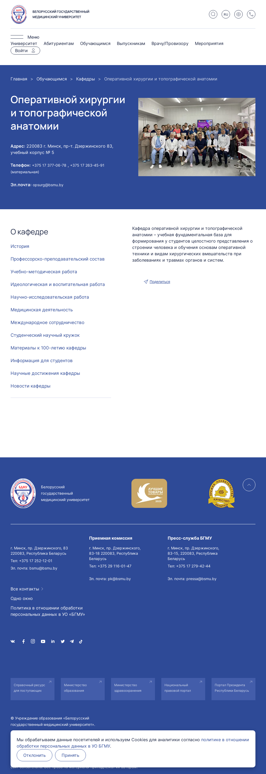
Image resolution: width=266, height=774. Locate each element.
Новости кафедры (31, 386)
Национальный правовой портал (177, 688)
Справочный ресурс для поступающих (29, 688)
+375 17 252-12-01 (35, 560)
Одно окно (22, 598)
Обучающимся (95, 43)
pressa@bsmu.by (201, 578)
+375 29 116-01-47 (114, 566)
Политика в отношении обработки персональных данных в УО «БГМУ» (48, 611)
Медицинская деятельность (42, 309)
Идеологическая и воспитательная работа (58, 284)
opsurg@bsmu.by (48, 185)
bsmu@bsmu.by (43, 568)
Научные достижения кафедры (45, 373)
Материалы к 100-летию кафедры (48, 347)
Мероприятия (209, 43)
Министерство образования (75, 688)
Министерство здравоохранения (127, 688)
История (20, 246)
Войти (21, 50)
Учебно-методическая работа (44, 271)
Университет (24, 43)
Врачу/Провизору (170, 43)
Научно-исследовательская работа (50, 297)
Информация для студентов (42, 360)
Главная (19, 78)
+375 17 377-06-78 (49, 165)
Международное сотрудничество (47, 322)
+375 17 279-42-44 (193, 566)
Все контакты (25, 588)
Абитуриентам (59, 43)
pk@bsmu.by (119, 578)
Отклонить (34, 755)
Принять (70, 755)
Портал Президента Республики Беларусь (232, 688)
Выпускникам (131, 43)
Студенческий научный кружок (45, 335)
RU (226, 14)
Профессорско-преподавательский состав (58, 259)
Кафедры (85, 78)
